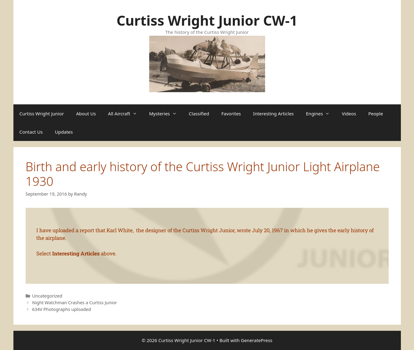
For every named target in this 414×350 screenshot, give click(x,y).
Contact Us (31, 132)
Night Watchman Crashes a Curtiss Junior (74, 302)
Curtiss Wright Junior (42, 113)
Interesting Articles (273, 113)
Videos (349, 113)
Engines (321, 113)
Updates (64, 132)
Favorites (231, 113)
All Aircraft (125, 113)
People (375, 113)
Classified (199, 113)
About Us (86, 113)
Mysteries (166, 113)
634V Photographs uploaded (61, 309)
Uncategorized (47, 296)
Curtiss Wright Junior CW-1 (207, 20)
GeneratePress (256, 340)
